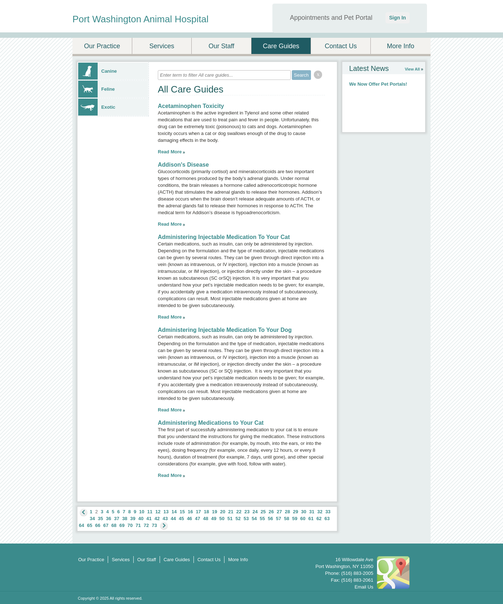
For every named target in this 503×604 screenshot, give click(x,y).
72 (146, 525)
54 (254, 518)
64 (81, 525)
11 (149, 511)
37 (116, 518)
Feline (96, 89)
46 (189, 518)
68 (113, 525)
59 (294, 518)
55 (262, 518)
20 (222, 511)
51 (229, 518)
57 (278, 518)
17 (198, 511)
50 (221, 518)
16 (190, 511)
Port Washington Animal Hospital (140, 19)
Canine (97, 71)
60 (302, 518)
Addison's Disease (183, 165)
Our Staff (222, 46)
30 (303, 511)
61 (310, 518)
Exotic (96, 107)
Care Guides (281, 46)
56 (270, 518)
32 (319, 511)
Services (161, 46)
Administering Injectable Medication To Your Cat (224, 237)
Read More (170, 151)
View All (412, 69)
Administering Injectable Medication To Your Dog (225, 330)
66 (97, 525)
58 (286, 518)
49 (213, 518)
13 (166, 511)
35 (100, 518)
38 (124, 518)
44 (173, 518)
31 (311, 511)
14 (174, 511)
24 (255, 511)
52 (237, 518)
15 (181, 511)
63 (327, 518)
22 (238, 511)
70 (130, 525)
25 (263, 511)
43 (165, 518)
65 (89, 525)
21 (230, 511)
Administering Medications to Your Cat (211, 423)
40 (140, 518)
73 (154, 525)
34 (92, 518)
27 (279, 511)
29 (295, 511)
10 (141, 511)
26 (271, 511)
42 (157, 518)
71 (138, 525)
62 (318, 518)
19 (214, 511)
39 (132, 518)
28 (287, 511)
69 (121, 525)
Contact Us (341, 46)
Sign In (397, 18)
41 (148, 518)
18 (206, 511)
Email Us (364, 587)
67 (105, 525)
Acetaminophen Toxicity (191, 106)
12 (157, 511)
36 (108, 518)
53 (246, 518)
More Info (400, 46)
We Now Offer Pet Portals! (378, 84)
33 (327, 511)
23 (246, 511)
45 (181, 518)
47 (197, 518)
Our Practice (102, 46)
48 (205, 518)
